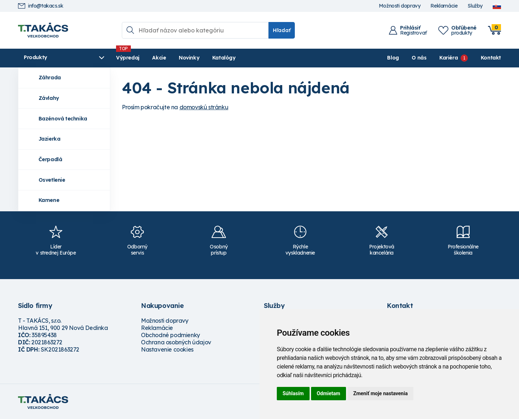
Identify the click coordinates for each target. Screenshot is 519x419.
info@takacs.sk (40, 6)
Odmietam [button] (328, 393)
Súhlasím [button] (293, 393)
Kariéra (448, 57)
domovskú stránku (204, 107)
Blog (393, 57)
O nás (419, 57)
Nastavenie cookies (167, 349)
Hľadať (281, 30)
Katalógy (224, 57)
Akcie (159, 57)
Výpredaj (127, 57)
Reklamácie (443, 6)
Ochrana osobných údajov (176, 342)
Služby (475, 6)
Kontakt (491, 57)
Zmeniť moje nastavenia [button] (380, 393)
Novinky (189, 57)
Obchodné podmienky (170, 335)
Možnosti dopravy (400, 6)
